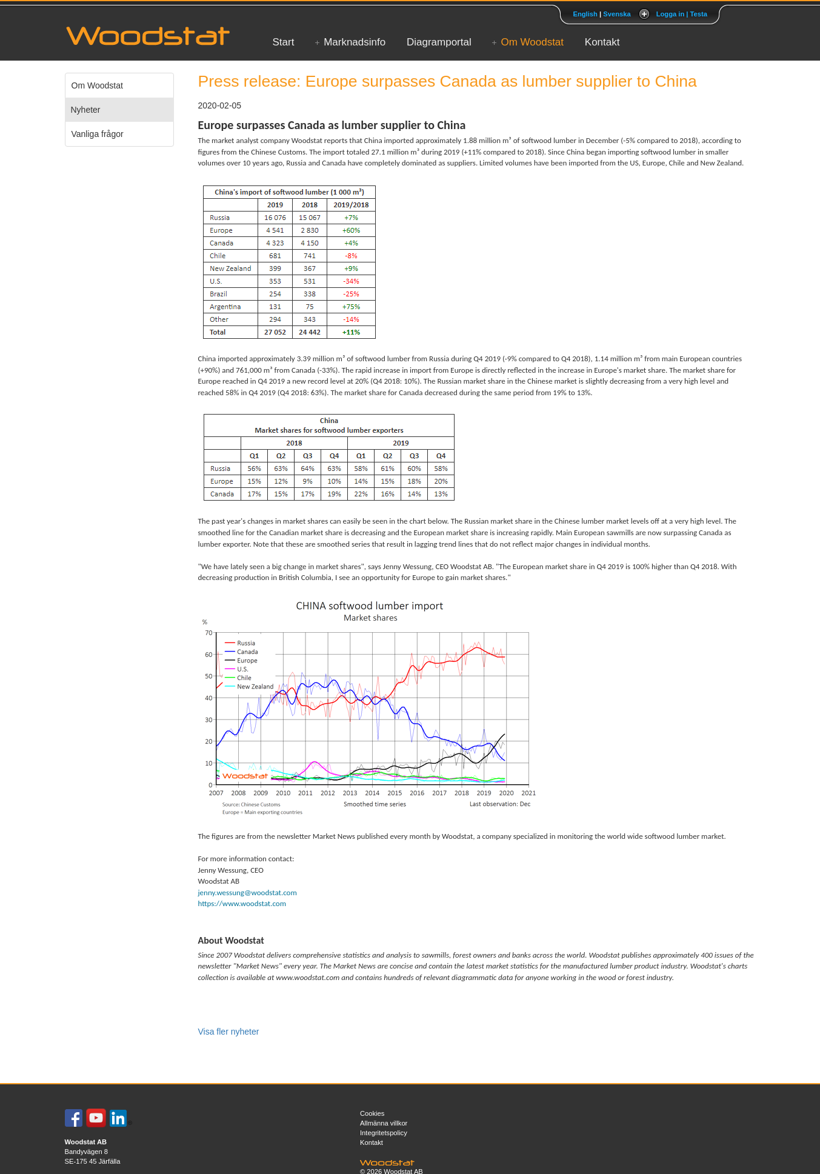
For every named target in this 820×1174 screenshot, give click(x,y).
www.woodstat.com (307, 977)
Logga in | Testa (681, 14)
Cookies (372, 1113)
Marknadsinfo (354, 42)
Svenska (616, 14)
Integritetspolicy (383, 1132)
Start (284, 42)
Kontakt (602, 42)
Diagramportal (439, 42)
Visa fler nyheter (228, 1031)
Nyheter (86, 110)
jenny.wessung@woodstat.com (247, 892)
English (585, 14)
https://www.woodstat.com (242, 903)
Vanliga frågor (98, 134)
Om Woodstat (532, 42)
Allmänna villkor (383, 1123)
